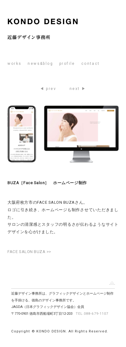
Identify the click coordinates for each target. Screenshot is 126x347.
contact (90, 63)
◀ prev (48, 89)
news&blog (40, 63)
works (14, 63)
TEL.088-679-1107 (92, 314)
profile (67, 63)
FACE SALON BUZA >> (29, 251)
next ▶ (78, 89)
